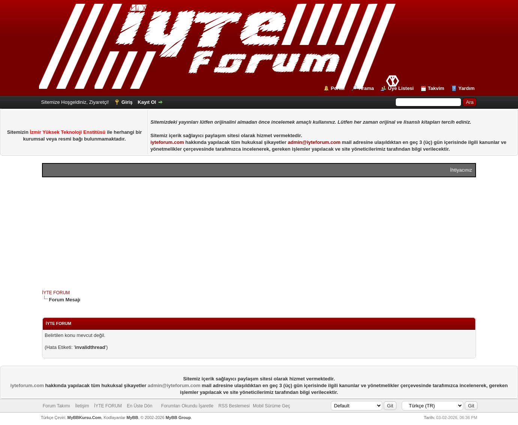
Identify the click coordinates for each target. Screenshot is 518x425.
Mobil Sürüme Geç (271, 406)
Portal (338, 88)
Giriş (127, 102)
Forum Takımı (56, 406)
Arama (366, 88)
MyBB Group (178, 417)
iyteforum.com (167, 142)
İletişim (82, 406)
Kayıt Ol (147, 102)
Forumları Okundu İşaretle (187, 406)
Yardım (466, 88)
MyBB (132, 417)
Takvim (436, 88)
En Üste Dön (139, 406)
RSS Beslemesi (233, 406)
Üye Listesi (401, 88)
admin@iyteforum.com (314, 142)
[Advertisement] (259, 233)
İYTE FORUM (56, 292)
